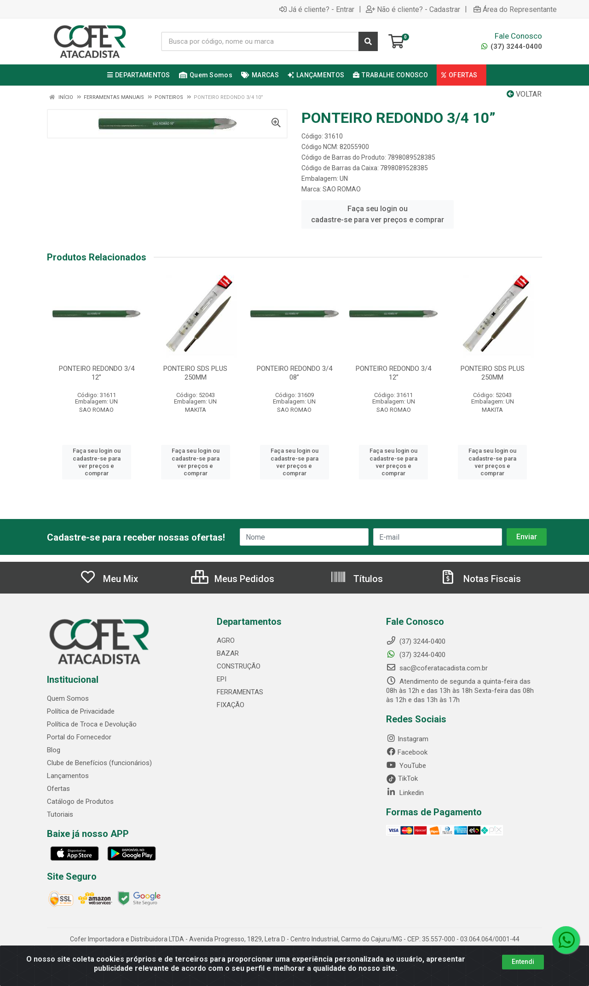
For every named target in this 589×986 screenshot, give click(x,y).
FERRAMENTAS (240, 692)
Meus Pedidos (232, 578)
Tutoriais (60, 814)
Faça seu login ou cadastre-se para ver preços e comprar (377, 214)
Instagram (407, 739)
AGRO (226, 640)
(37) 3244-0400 (511, 46)
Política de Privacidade (81, 711)
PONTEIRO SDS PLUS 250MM (195, 372)
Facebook (406, 752)
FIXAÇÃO (230, 705)
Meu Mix (109, 578)
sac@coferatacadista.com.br (437, 668)
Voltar (524, 94)
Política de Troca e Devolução (92, 724)
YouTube (406, 765)
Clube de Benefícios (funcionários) (99, 763)
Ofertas (58, 788)
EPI (221, 679)
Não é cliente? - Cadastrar (413, 9)
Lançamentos (68, 776)
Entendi (523, 961)
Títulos (356, 578)
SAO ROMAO (342, 189)
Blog (53, 750)
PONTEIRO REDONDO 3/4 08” (294, 372)
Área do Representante (515, 9)
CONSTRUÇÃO (238, 666)
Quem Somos (68, 698)
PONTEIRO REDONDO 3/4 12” (96, 372)
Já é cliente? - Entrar (316, 9)
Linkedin (405, 793)
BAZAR (228, 653)
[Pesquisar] (368, 41)
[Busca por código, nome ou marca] (260, 41)
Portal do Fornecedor (79, 737)
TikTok (402, 778)
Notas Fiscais (480, 578)
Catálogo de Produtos (80, 801)
